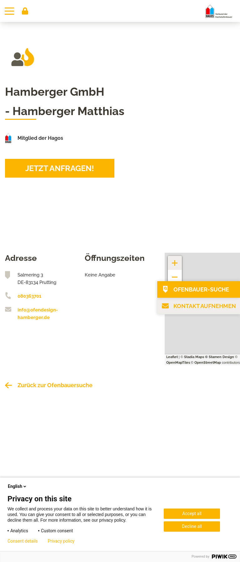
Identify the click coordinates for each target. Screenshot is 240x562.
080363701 (29, 296)
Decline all (192, 526)
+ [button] (175, 259)
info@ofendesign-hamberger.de (38, 313)
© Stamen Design (219, 357)
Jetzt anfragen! (59, 168)
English (17, 486)
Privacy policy (61, 541)
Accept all (192, 513)
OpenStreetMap (207, 363)
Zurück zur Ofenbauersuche (55, 385)
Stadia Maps (194, 357)
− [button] (174, 274)
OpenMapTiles (178, 363)
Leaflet (172, 357)
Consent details (23, 541)
